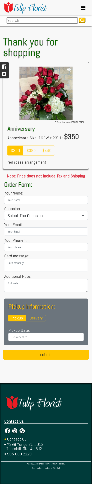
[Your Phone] (46, 247)
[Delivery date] (46, 337)
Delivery (36, 318)
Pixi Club (56, 468)
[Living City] (46, 215)
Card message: (16, 256)
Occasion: (12, 208)
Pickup (17, 318)
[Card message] (46, 265)
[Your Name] (46, 200)
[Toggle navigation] (83, 8)
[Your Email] (46, 231)
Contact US (17, 439)
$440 (46, 150)
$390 (31, 150)
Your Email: (13, 224)
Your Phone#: (15, 240)
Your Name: (13, 193)
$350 (15, 150)
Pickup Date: (19, 330)
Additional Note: (17, 276)
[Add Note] (46, 285)
